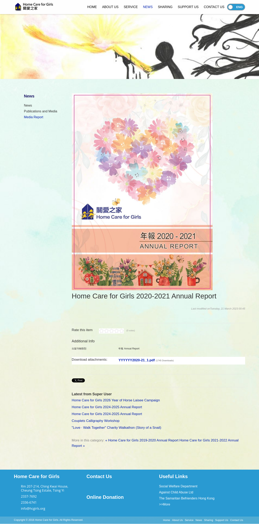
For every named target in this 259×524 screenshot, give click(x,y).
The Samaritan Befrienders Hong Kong (187, 498)
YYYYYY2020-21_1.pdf (146, 360)
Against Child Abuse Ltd (176, 492)
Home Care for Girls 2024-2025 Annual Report (107, 407)
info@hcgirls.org (33, 508)
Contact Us (99, 476)
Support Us (221, 520)
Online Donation (105, 497)
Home (166, 520)
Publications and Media (40, 111)
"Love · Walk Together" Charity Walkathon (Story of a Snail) (116, 428)
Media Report (33, 117)
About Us (177, 520)
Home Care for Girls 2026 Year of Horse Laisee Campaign (116, 400)
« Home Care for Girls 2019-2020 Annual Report (142, 440)
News (28, 105)
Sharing (208, 520)
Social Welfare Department (178, 486)
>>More (164, 504)
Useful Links (173, 476)
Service (189, 520)
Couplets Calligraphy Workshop (96, 421)
